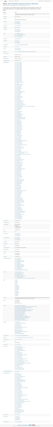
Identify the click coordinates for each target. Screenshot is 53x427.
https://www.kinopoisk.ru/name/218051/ (20, 311)
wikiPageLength (5, 58)
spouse (4, 48)
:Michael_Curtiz (18, 188)
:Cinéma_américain (18, 111)
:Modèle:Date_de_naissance (19, 261)
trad (4, 253)
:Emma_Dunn (18, 48)
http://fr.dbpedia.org (17, 5)
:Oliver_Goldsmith (18, 165)
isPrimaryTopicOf (6, 339)
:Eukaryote (17, 294)
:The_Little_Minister (18, 409)
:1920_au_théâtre (18, 63)
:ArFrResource (17, 416)
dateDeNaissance (6, 222)
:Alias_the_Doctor (18, 88)
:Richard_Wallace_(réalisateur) (20, 168)
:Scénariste (17, 42)
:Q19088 (17, 286)
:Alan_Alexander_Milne (19, 84)
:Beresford (17, 371)
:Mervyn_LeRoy (18, 187)
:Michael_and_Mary (18, 191)
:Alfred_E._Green (18, 86)
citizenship (5, 25)
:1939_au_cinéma (18, 81)
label (4, 300)
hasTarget (5, 416)
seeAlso (4, 305)
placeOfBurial (5, 44)
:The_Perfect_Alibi (18, 204)
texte (4, 251)
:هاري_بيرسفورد (18, 326)
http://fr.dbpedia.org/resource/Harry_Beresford (23, 4)
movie (4, 33)
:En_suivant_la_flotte (18, 35)
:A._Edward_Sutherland (19, 82)
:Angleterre (17, 21)
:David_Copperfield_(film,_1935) (20, 34)
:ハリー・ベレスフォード (19, 329)
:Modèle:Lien (17, 262)
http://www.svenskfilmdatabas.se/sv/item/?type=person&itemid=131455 (24, 309)
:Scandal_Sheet (18, 194)
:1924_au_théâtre (18, 66)
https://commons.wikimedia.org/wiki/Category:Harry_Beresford (23, 310)
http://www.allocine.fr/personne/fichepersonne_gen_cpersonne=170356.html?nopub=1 (26, 306)
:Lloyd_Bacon (18, 155)
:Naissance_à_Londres (19, 105)
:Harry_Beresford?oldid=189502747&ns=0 (21, 335)
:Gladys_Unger (18, 131)
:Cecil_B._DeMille (18, 107)
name (4, 341)
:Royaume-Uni (18, 23)
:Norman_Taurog (18, 163)
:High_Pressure (18, 193)
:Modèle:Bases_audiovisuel (19, 265)
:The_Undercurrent (18, 218)
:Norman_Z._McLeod (19, 164)
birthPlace (5, 21)
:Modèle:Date (18, 259)
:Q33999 (17, 288)
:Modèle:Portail (18, 263)
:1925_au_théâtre (18, 67)
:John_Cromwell (18, 139)
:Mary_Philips (18, 186)
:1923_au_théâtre (18, 65)
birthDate (5, 16)
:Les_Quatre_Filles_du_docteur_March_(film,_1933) (23, 154)
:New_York (17, 161)
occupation (5, 40)
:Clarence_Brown (18, 113)
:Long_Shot (17, 206)
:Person (17, 285)
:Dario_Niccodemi (18, 116)
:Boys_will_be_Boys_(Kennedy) (20, 211)
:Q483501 (17, 289)
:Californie (17, 29)
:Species (16, 295)
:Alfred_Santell (18, 87)
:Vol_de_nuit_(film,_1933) (19, 180)
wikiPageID (5, 56)
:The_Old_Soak (18, 207)
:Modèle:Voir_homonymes (19, 264)
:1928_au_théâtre (18, 69)
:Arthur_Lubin (18, 94)
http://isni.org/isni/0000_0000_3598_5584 (20, 305)
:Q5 (16, 290)
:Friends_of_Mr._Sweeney (19, 205)
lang (4, 231)
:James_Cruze (18, 138)
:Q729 (16, 291)
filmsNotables (5, 224)
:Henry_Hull (17, 134)
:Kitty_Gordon (18, 49)
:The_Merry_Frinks (18, 192)
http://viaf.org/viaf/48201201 (18, 330)
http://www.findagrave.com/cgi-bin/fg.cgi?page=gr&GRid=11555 (23, 307)
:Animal (16, 293)
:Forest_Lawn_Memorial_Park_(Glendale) (21, 44)
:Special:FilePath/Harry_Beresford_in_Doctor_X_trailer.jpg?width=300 (25, 51)
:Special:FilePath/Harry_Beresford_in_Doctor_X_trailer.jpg (24, 337)
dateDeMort (5, 220)
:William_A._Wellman (19, 181)
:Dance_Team (18, 213)
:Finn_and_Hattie (18, 353)
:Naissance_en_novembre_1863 (20, 104)
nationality (5, 38)
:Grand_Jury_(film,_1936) (19, 214)
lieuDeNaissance (6, 237)
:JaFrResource (17, 418)
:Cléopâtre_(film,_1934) (19, 33)
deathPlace (5, 29)
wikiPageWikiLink (6, 62)
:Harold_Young (18, 132)
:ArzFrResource (17, 417)
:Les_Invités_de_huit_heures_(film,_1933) (21, 399)
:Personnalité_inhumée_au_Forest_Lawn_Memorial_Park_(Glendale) (25, 106)
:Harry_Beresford (18, 325)
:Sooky (17, 408)
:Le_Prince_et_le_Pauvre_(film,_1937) (21, 144)
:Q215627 (17, 287)
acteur (5, 414)
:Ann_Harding (18, 90)
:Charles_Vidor (18, 109)
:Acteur (17, 40)
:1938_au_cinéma (18, 80)
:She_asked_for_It (18, 217)
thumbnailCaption (6, 53)
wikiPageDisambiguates (7, 371)
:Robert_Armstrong (18, 169)
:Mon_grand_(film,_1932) (19, 159)
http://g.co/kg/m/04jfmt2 (18, 332)
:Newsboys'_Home (18, 209)
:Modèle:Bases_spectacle (19, 266)
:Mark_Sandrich (18, 185)
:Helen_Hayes (18, 133)
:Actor (16, 283)
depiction (4, 337)
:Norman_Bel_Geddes (19, 162)
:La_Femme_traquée (18, 141)
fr (4, 229)
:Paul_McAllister (18, 404)
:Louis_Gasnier (18, 158)
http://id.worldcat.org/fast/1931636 (19, 333)
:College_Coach (18, 115)
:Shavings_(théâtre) (18, 216)
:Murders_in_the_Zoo (19, 160)
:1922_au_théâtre (18, 64)
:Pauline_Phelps (18, 215)
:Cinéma (17, 110)
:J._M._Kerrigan (18, 137)
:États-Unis (17, 31)
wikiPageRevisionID (6, 60)
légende (5, 241)
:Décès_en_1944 (18, 383)
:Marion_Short (18, 189)
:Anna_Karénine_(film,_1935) (20, 91)
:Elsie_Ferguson (18, 384)
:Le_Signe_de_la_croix (19, 36)
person (9, 5)
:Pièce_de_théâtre (18, 166)
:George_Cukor (18, 130)
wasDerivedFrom (6, 335)
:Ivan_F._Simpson (18, 136)
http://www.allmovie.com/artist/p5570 (19, 312)
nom (4, 245)
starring (5, 346)
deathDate (5, 27)
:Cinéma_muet (18, 112)
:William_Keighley (18, 183)
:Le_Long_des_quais (18, 143)
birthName (5, 18)
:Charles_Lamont (18, 108)
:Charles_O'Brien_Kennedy (19, 212)
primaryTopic (6, 421)
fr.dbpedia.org (27, 5)
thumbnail (5, 51)
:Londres (17, 22)
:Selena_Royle (18, 407)
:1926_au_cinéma (18, 68)
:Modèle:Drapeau (18, 267)
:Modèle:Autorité (18, 258)
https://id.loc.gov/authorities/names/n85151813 (21, 331)
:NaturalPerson (17, 292)
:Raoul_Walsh (18, 167)
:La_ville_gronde (18, 142)
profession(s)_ (5, 249)
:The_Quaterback (18, 208)
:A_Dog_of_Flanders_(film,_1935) (20, 190)
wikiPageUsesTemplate (7, 258)
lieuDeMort (5, 233)
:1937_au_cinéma (18, 79)
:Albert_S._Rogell (18, 85)
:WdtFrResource (17, 419)
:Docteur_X (17, 119)
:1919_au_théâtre (18, 62)
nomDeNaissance (6, 247)
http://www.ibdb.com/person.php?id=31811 (20, 308)
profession (5, 46)
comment (5, 297)
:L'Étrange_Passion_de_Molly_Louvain (21, 140)
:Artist (16, 284)
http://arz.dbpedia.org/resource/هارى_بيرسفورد (21, 327)
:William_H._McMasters (19, 210)
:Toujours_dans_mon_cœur (19, 179)
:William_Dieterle (18, 182)
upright (5, 256)
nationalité (5, 243)
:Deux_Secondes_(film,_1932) (20, 118)
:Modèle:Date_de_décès (19, 260)
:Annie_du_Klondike (18, 92)
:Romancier (17, 41)
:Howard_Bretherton (18, 135)
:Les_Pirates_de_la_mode (19, 400)
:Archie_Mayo (18, 93)
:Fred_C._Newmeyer (18, 129)
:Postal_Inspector (18, 405)
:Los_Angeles (18, 30)
